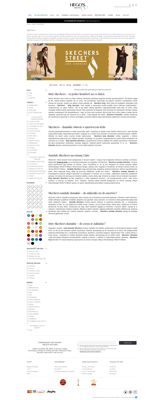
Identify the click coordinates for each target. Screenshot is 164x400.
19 (28, 187)
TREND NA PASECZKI (36, 169)
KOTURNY (32, 133)
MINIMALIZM (33, 143)
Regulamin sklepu (32, 367)
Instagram (113, 374)
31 (36, 195)
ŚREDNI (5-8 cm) (34, 256)
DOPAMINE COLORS (35, 126)
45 (40, 207)
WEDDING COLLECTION (37, 173)
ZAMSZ (31, 176)
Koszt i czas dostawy (88, 371)
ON (30, 95)
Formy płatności (87, 369)
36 (36, 199)
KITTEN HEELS (33, 129)
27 (28, 195)
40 (36, 203)
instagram (130, 392)
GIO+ (30, 295)
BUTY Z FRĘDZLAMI (35, 112)
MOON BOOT (33, 312)
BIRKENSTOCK (34, 288)
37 (40, 199)
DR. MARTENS (33, 290)
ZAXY (31, 330)
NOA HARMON (34, 314)
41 (40, 203)
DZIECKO (32, 98)
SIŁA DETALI (33, 164)
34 (28, 199)
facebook (135, 392)
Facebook (113, 367)
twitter (125, 392)
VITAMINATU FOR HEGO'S (37, 321)
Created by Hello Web (129, 397)
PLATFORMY (33, 150)
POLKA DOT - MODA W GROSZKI (37, 158)
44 (36, 207)
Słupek (31, 276)
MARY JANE (32, 136)
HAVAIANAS (33, 297)
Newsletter (57, 369)
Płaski (31, 268)
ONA (30, 93)
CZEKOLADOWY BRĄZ (36, 124)
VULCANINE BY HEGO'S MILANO (37, 327)
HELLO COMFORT (35, 302)
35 (32, 199)
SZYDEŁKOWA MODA (36, 166)
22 (40, 187)
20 (32, 187)
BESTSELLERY (100, 15)
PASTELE (32, 148)
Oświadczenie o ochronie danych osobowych (90, 351)
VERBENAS (32, 319)
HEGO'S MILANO (34, 300)
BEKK (31, 285)
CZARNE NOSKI (34, 121)
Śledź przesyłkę (87, 374)
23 (28, 191)
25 (36, 191)
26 (40, 191)
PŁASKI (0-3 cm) (34, 254)
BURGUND (32, 110)
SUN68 (31, 316)
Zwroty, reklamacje (88, 367)
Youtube (112, 369)
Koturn (32, 266)
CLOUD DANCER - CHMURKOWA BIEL (37, 118)
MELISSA (32, 309)
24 (32, 191)
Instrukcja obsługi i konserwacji (64, 371)
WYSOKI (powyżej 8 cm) (37, 259)
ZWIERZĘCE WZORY (35, 178)
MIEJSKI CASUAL (34, 141)
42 (28, 207)
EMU (30, 292)
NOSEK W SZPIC (34, 145)
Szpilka (32, 278)
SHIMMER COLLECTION (36, 162)
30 (32, 195)
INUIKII (31, 304)
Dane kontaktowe (32, 371)
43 (32, 207)
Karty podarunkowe (60, 367)
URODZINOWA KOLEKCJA (37, 171)
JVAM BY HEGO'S (34, 307)
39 (32, 203)
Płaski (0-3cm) (34, 273)
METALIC (32, 138)
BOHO (31, 108)
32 (40, 195)
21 (36, 187)
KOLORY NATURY (34, 131)
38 (28, 203)
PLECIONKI (32, 153)
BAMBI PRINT (33, 105)
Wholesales (113, 371)
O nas (29, 369)
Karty (28, 374)
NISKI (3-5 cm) (33, 251)
